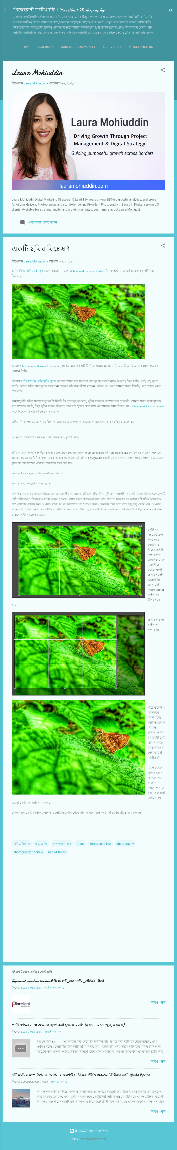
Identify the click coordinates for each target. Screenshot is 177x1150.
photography (125, 844)
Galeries (75, 1139)
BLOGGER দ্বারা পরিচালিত (88, 1131)
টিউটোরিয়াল (22, 844)
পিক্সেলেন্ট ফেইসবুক (31, 271)
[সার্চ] (171, 11)
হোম (26, 47)
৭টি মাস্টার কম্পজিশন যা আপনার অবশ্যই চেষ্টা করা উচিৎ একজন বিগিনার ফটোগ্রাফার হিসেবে (81, 1075)
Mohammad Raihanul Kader (86, 271)
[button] (162, 70)
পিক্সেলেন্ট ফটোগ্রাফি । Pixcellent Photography (58, 9)
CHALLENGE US (141, 47)
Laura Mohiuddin (37, 72)
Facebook (45, 47)
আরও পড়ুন (158, 1002)
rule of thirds (57, 852)
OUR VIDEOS (112, 47)
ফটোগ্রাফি (41, 844)
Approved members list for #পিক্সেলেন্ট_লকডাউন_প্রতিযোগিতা (58, 981)
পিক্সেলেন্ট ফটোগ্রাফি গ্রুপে (39, 381)
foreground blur (100, 844)
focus (80, 844)
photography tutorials (28, 852)
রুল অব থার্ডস (62, 844)
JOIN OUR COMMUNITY (78, 47)
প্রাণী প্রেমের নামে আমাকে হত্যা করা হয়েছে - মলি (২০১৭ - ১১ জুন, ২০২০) (68, 1025)
